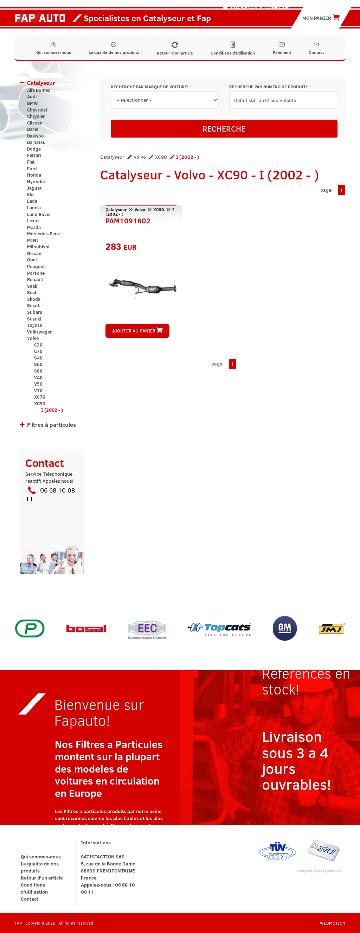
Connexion (277, 7)
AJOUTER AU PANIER (137, 331)
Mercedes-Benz (43, 233)
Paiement (282, 48)
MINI (32, 240)
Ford (32, 168)
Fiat (31, 162)
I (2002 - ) (52, 410)
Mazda (34, 227)
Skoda (33, 299)
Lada (32, 201)
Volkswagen (40, 332)
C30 (38, 345)
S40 (38, 358)
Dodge (34, 149)
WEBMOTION (332, 923)
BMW (32, 103)
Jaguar (34, 188)
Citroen (35, 123)
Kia (30, 194)
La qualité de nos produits (114, 48)
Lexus (33, 220)
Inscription (244, 7)
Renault (35, 279)
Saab (32, 286)
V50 (38, 384)
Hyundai (36, 181)
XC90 (39, 403)
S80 (38, 371)
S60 (38, 364)
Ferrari (34, 155)
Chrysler (36, 116)
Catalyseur (41, 82)
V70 (38, 390)
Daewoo (35, 136)
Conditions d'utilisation (233, 49)
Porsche (36, 273)
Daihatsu (36, 142)
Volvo (33, 338)
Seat (32, 292)
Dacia (32, 129)
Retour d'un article (175, 49)
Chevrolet (37, 110)
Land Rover (39, 214)
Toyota (34, 325)
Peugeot (36, 266)
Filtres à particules (51, 424)
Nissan (34, 253)
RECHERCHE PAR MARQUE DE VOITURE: (149, 86)
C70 (38, 351)
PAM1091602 (127, 220)
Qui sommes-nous (53, 48)
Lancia (34, 207)
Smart (33, 305)
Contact (316, 48)
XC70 (39, 397)
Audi (32, 96)
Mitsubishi (38, 246)
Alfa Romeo (39, 90)
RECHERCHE (223, 128)
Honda (34, 175)
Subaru (35, 312)
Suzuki (34, 319)
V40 (38, 377)
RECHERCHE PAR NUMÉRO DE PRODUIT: (268, 86)
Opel (32, 259)
